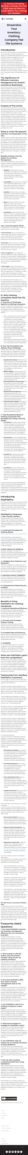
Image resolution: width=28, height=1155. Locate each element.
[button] (25, 19)
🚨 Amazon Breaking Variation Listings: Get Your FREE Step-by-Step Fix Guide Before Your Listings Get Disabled (14, 8)
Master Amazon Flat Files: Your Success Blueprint (14, 533)
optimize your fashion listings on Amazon (15, 849)
